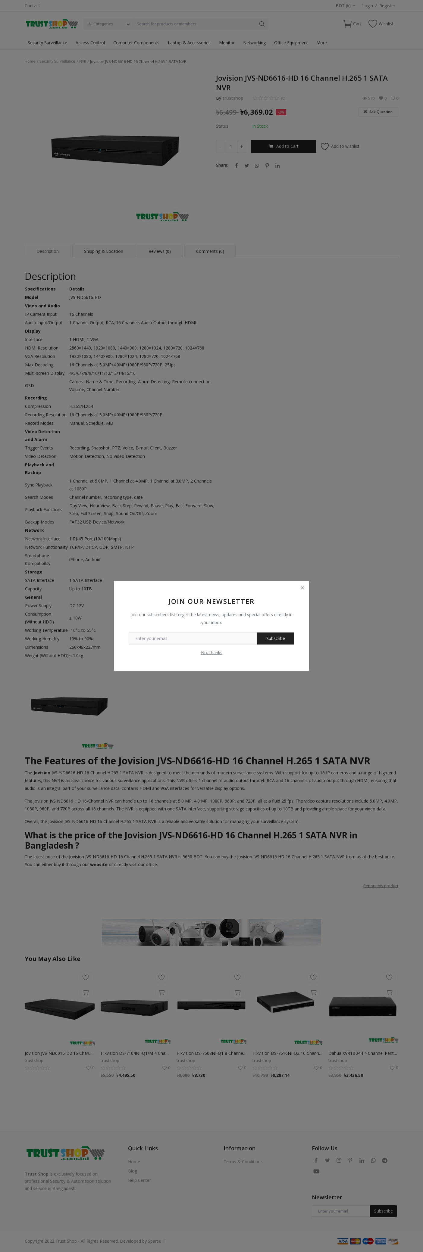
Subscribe (275, 638)
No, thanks (211, 652)
